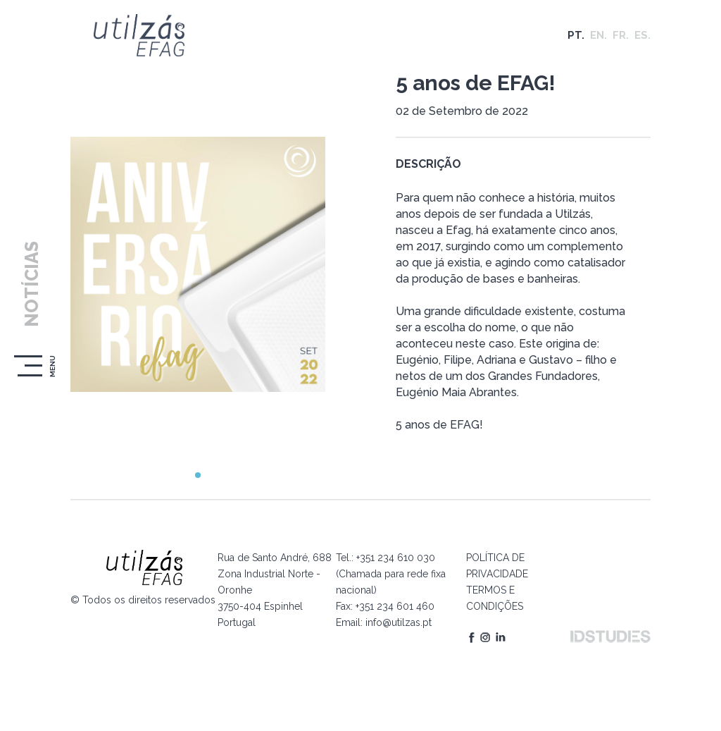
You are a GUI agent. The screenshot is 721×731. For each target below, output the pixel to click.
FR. (621, 35)
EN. (598, 35)
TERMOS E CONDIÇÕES (494, 598)
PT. (576, 35)
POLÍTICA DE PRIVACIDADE (497, 565)
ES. (642, 35)
